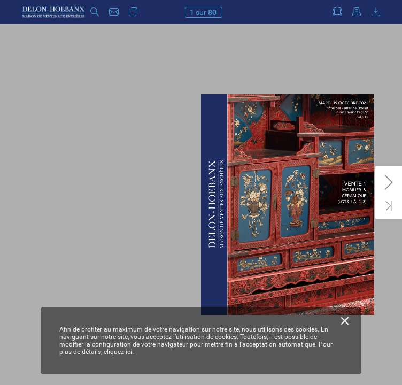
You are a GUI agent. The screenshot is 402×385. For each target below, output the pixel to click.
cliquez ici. (119, 352)
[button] (94, 12)
